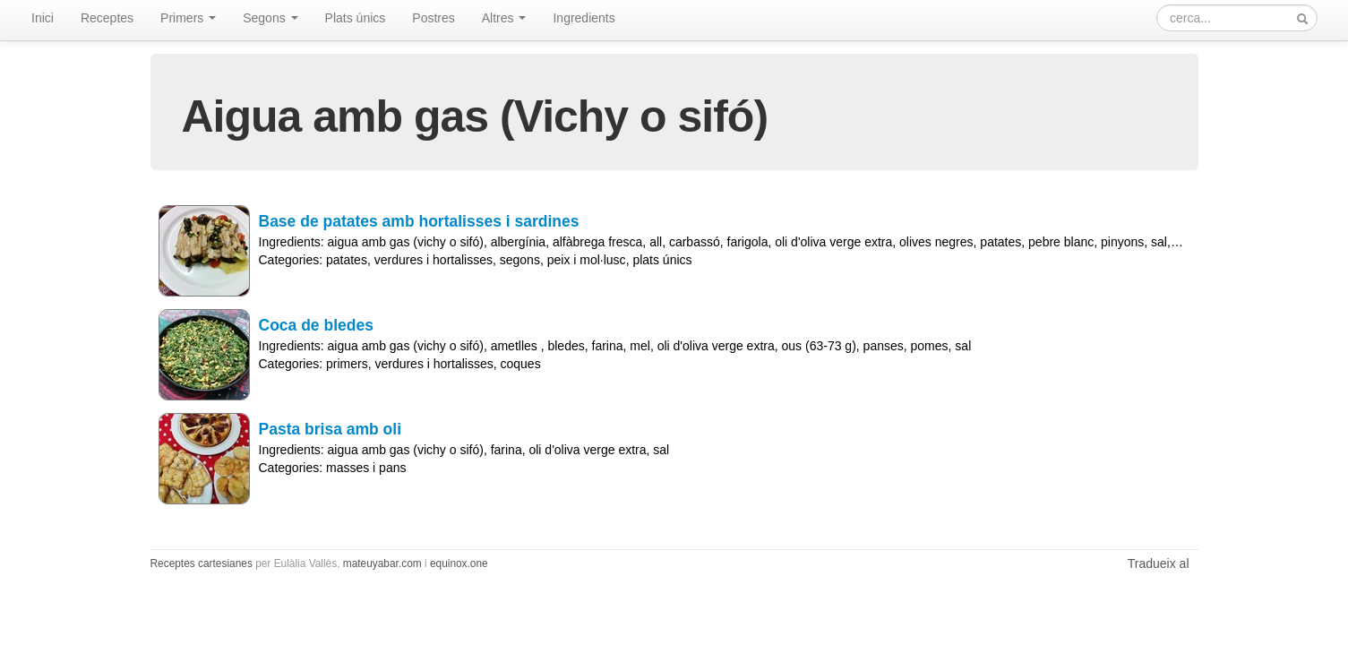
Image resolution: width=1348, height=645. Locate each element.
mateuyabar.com (382, 563)
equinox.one (459, 563)
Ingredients (583, 18)
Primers (188, 18)
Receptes (107, 18)
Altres (504, 18)
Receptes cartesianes (201, 563)
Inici (42, 18)
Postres (433, 18)
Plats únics (355, 18)
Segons (270, 18)
